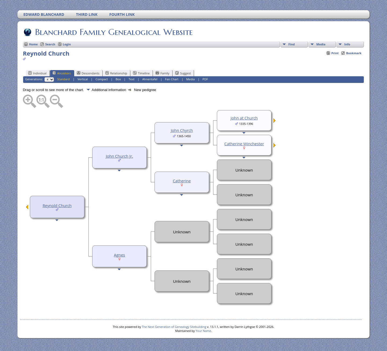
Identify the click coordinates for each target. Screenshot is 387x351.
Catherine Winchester (244, 143)
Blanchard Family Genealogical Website (113, 32)
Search (50, 44)
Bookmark (353, 53)
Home (33, 44)
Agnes (119, 255)
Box (118, 79)
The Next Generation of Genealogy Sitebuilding (174, 327)
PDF (205, 79)
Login (67, 44)
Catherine (182, 180)
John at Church (244, 118)
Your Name (203, 331)
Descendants (88, 73)
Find (291, 44)
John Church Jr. (119, 156)
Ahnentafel (149, 79)
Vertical (83, 79)
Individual (37, 73)
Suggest (183, 73)
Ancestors (61, 73)
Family (162, 73)
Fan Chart (171, 79)
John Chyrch (182, 130)
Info (347, 44)
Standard (63, 79)
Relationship (116, 73)
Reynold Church (56, 205)
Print (335, 53)
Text (132, 79)
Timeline (141, 73)
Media (320, 44)
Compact (102, 79)
